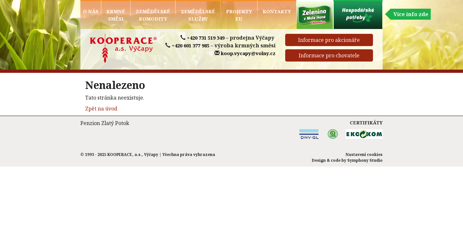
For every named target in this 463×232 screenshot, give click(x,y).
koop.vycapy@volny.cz (248, 53)
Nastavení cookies (364, 154)
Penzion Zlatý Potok (104, 123)
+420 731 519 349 (205, 37)
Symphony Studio (365, 160)
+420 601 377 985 (190, 45)
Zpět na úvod (101, 108)
